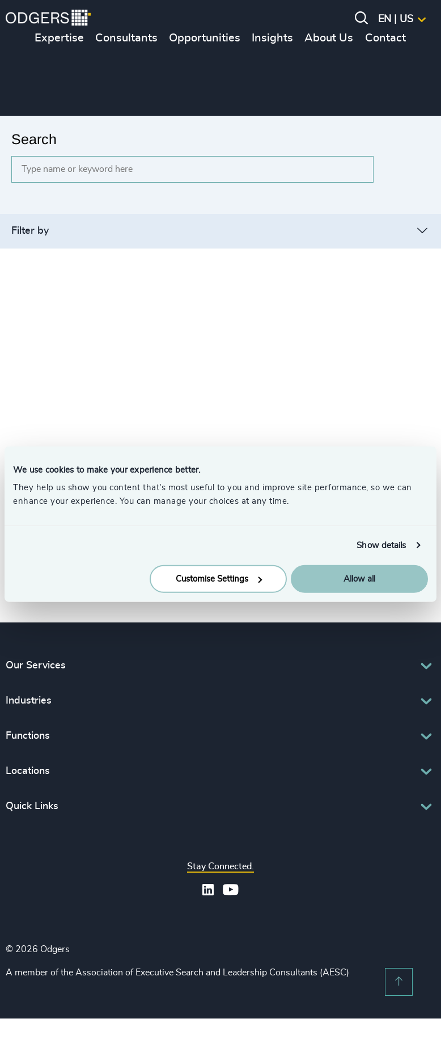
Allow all (359, 579)
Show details (381, 545)
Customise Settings (219, 579)
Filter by (30, 231)
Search (34, 139)
